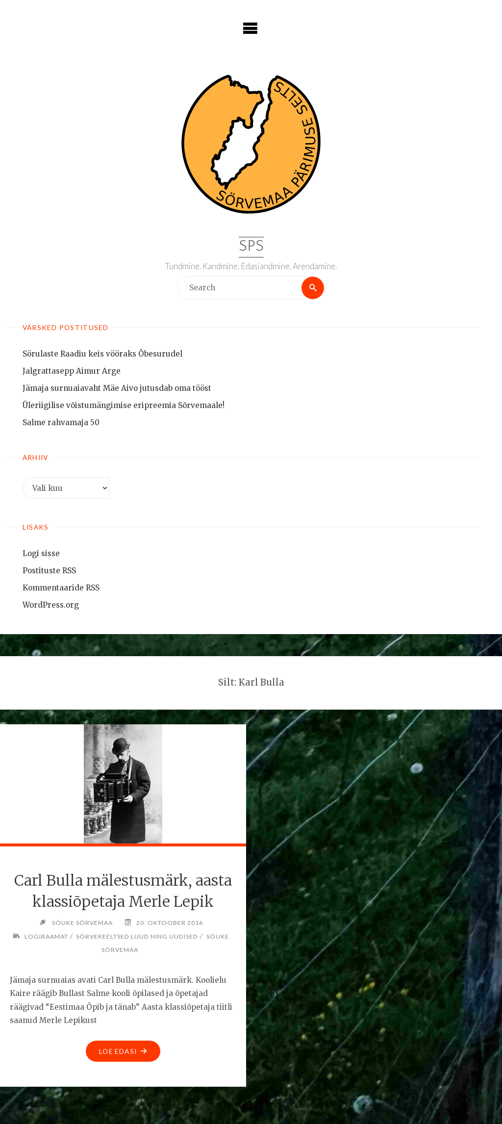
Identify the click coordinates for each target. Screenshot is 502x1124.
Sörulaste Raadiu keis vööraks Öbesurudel (102, 353)
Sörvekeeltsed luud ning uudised (137, 936)
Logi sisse (41, 553)
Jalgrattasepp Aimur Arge (72, 371)
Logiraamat (46, 936)
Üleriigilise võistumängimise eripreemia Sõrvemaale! (124, 405)
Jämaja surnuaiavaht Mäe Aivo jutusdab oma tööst (117, 388)
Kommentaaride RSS (61, 587)
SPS (251, 247)
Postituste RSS (49, 570)
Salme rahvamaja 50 (61, 422)
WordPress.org (51, 605)
